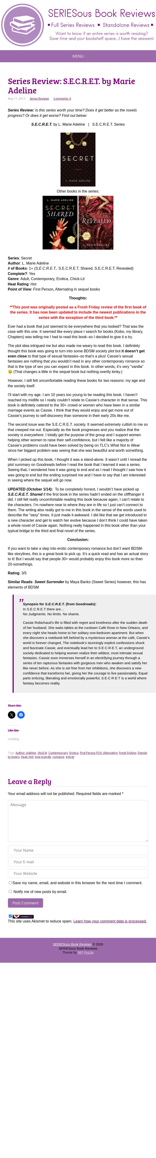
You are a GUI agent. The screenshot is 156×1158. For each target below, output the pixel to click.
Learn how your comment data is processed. (110, 921)
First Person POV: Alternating (99, 753)
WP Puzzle (86, 952)
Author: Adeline (26, 753)
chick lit (42, 753)
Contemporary (58, 753)
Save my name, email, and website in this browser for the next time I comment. (77, 883)
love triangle (43, 757)
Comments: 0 (62, 99)
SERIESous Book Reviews (72, 944)
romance (58, 757)
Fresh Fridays (127, 753)
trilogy (70, 757)
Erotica (73, 753)
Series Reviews (39, 99)
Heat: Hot (27, 757)
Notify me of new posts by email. (40, 892)
